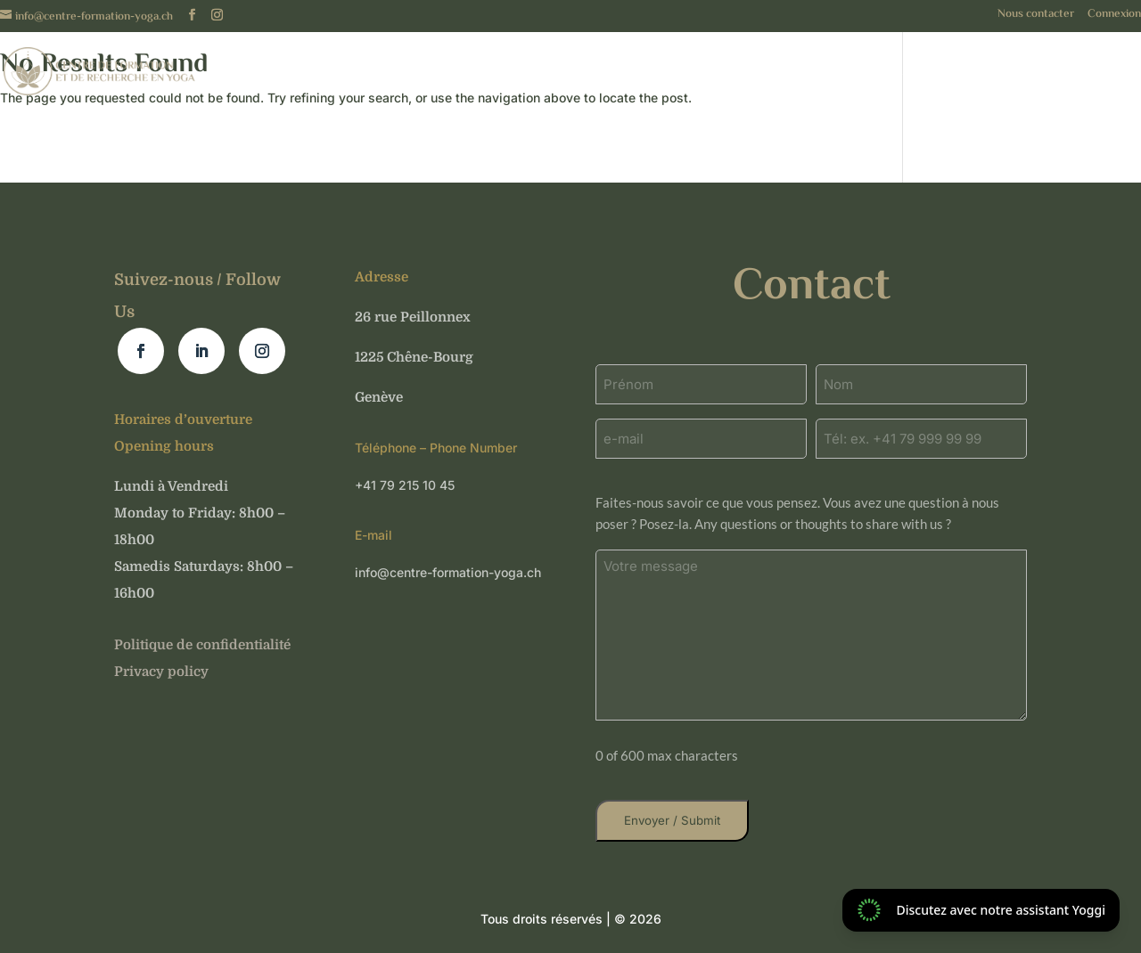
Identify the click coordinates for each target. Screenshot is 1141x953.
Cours (762, 78)
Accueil (604, 78)
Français (492, 78)
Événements (848, 78)
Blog (1125, 78)
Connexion (1114, 16)
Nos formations (1001, 78)
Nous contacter (1035, 16)
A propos (685, 78)
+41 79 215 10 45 (405, 485)
